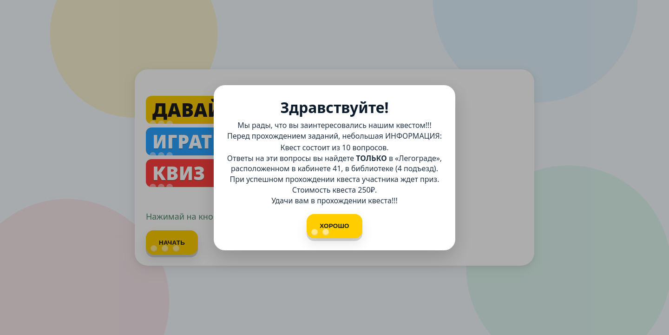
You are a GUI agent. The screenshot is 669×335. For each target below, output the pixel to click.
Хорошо (330, 228)
